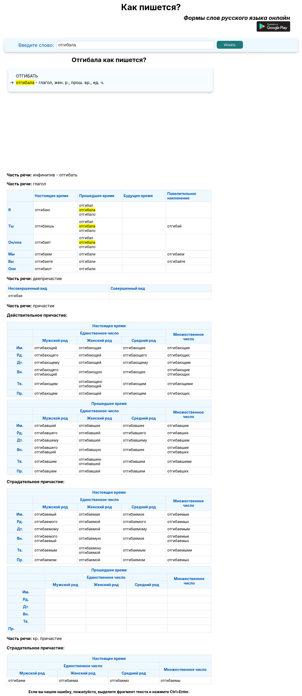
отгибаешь (44, 226)
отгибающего (46, 355)
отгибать (27, 76)
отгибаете (44, 261)
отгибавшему (46, 440)
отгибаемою (90, 548)
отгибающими (180, 383)
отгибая (15, 295)
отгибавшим (178, 440)
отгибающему (47, 362)
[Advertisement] (109, 132)
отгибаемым (178, 529)
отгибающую (90, 372)
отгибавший (45, 425)
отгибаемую (90, 538)
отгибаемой (89, 521)
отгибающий (45, 348)
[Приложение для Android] (273, 29)
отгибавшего (45, 433)
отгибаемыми (179, 550)
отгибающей (90, 355)
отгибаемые (178, 514)
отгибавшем (45, 471)
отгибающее (134, 348)
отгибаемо (119, 680)
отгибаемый (45, 514)
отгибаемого (45, 521)
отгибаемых (178, 521)
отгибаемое (133, 514)
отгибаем (43, 254)
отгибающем (45, 393)
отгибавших (178, 433)
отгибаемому (46, 529)
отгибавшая (89, 425)
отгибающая (90, 348)
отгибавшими (179, 461)
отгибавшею (90, 459)
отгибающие (178, 348)
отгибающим (178, 362)
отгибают (43, 268)
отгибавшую (90, 449)
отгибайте (176, 261)
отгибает (43, 242)
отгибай (174, 226)
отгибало (87, 214)
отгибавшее (134, 425)
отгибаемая (89, 514)
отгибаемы (170, 680)
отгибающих (178, 355)
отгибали (87, 254)
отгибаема (68, 680)
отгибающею (90, 381)
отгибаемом (45, 560)
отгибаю (42, 210)
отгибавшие (178, 425)
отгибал (86, 205)
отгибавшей (89, 433)
